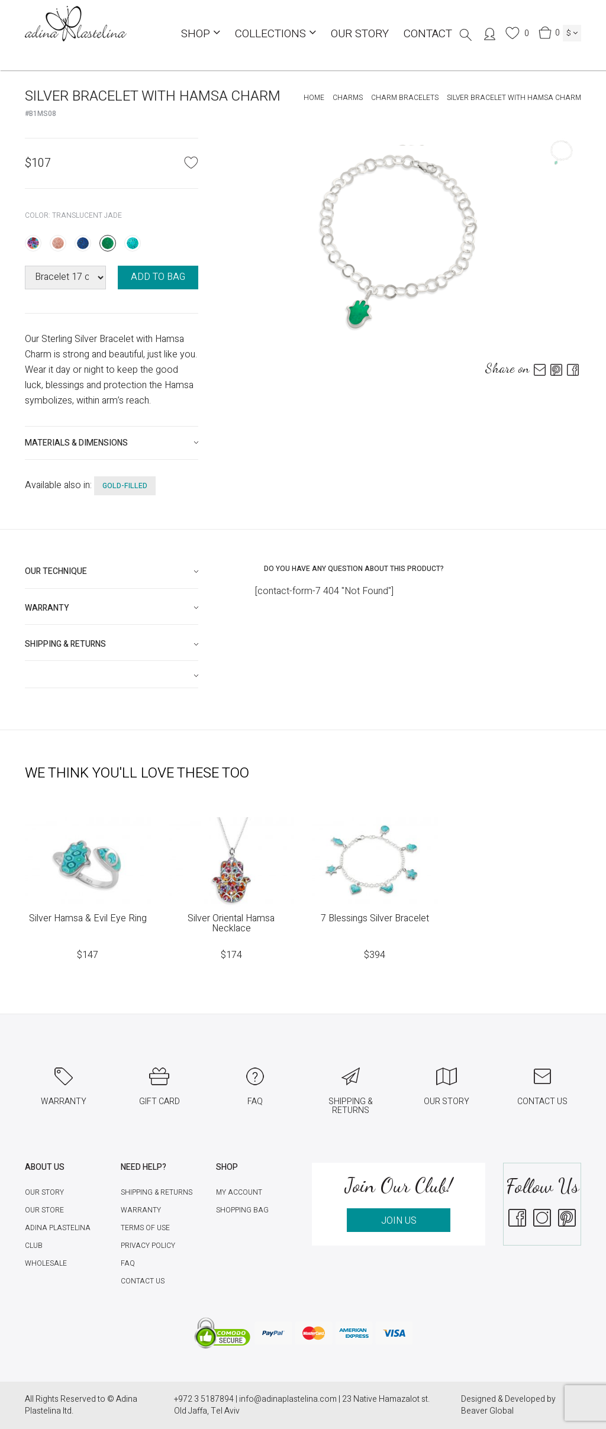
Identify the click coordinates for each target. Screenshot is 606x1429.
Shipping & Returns (156, 1192)
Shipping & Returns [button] (65, 644)
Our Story (360, 33)
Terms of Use (145, 1227)
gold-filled (124, 485)
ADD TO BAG (158, 277)
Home (314, 97)
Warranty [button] (47, 608)
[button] (111, 676)
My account (239, 1192)
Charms (348, 97)
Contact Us (143, 1281)
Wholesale (46, 1263)
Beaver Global (487, 1411)
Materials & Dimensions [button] (76, 443)
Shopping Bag (242, 1210)
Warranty (141, 1210)
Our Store (44, 1210)
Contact (428, 33)
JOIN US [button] (399, 1221)
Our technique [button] (56, 571)
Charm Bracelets (405, 97)
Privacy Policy (148, 1245)
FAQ (128, 1263)
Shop (200, 33)
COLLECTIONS (275, 33)
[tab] (111, 443)
